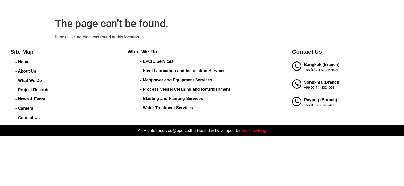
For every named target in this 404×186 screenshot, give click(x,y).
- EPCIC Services (156, 61)
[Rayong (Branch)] (296, 101)
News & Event (256, 7)
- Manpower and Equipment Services (176, 80)
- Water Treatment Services (166, 108)
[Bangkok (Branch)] (296, 66)
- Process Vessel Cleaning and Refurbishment (185, 89)
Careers (281, 7)
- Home (22, 62)
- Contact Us (27, 117)
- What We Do (28, 80)
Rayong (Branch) (320, 100)
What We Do (189, 8)
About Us (162, 7)
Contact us (304, 7)
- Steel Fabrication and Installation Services (182, 70)
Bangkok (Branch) (322, 64)
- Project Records (32, 90)
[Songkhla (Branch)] (296, 84)
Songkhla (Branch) (322, 82)
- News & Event (30, 99)
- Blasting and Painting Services (171, 98)
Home (143, 7)
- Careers (24, 108)
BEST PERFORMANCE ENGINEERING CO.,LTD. (73, 7)
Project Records (223, 7)
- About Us (25, 71)
